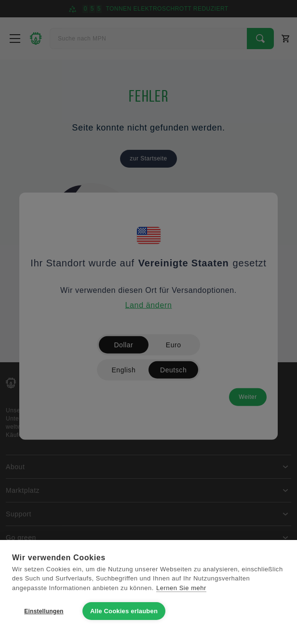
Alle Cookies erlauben (124, 611)
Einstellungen (43, 611)
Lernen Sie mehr (181, 588)
